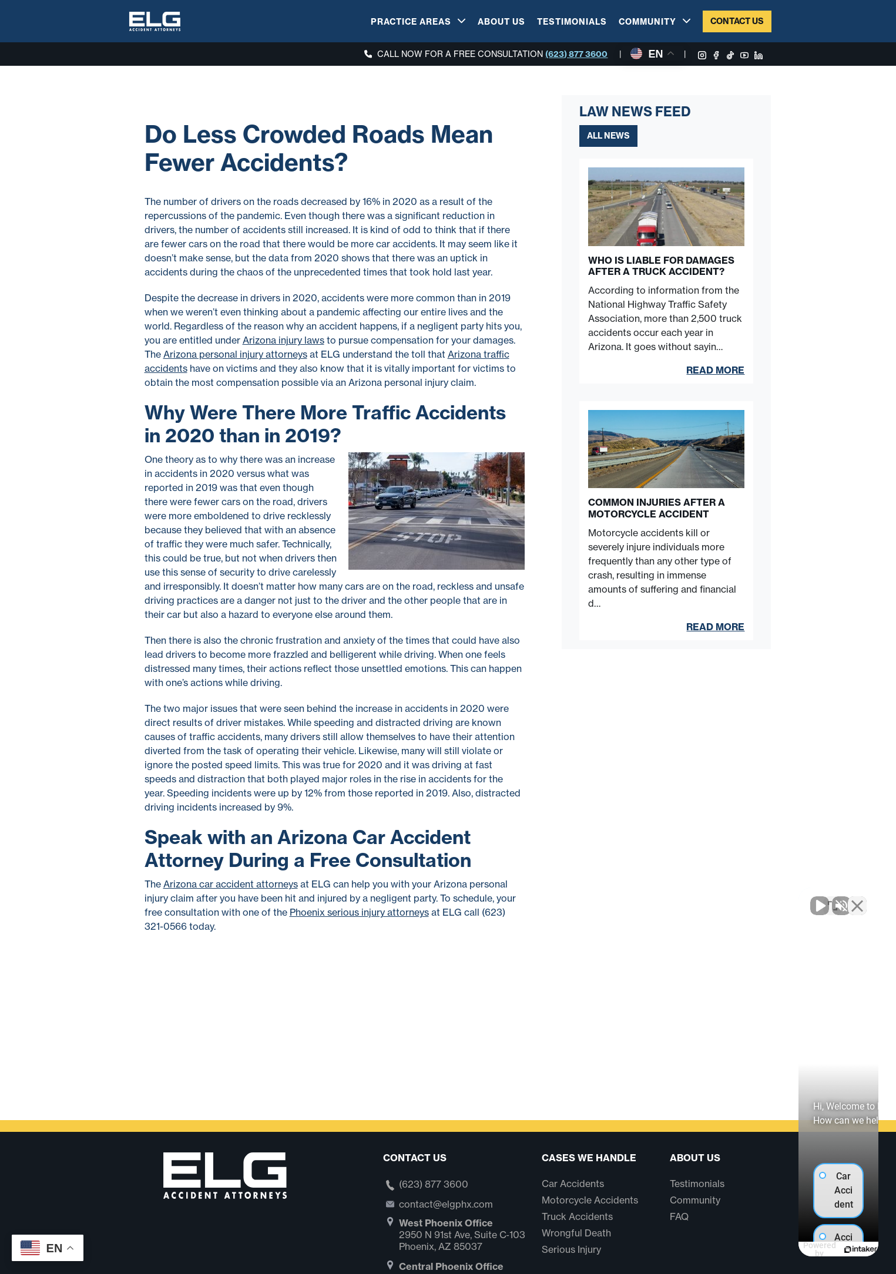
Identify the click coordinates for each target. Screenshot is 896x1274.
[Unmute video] (688, 898)
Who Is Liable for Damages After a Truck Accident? (661, 266)
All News (608, 135)
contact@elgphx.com (446, 1204)
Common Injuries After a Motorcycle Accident (656, 508)
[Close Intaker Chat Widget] (857, 898)
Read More (715, 370)
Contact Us (737, 21)
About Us (501, 21)
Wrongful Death (576, 1233)
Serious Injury (571, 1249)
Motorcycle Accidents (590, 1200)
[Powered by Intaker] (796, 1249)
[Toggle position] (832, 898)
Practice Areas (411, 21)
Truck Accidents (577, 1216)
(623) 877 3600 (576, 54)
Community (647, 21)
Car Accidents (573, 1183)
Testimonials (572, 21)
